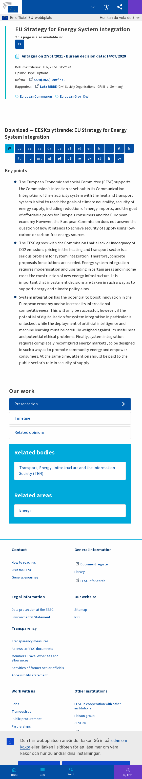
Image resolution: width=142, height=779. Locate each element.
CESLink (80, 723)
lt (19, 158)
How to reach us (24, 562)
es (29, 148)
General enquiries (25, 577)
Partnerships (21, 726)
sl (99, 158)
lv (129, 148)
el (79, 148)
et (69, 148)
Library (79, 571)
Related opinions (29, 432)
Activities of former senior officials (38, 668)
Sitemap (80, 609)
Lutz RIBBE (46, 86)
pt (69, 158)
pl (59, 158)
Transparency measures (30, 641)
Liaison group (84, 715)
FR (20, 44)
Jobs (15, 704)
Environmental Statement (31, 617)
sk (89, 158)
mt (39, 158)
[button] (120, 7)
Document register (92, 564)
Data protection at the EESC (32, 609)
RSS (77, 617)
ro (79, 158)
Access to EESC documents (32, 648)
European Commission (36, 96)
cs (39, 148)
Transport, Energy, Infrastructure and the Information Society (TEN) (67, 471)
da (49, 148)
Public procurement (27, 719)
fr (99, 148)
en (89, 148)
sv (119, 158)
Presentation (26, 404)
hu (30, 158)
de (59, 148)
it (119, 148)
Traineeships (21, 711)
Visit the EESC (22, 570)
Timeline (22, 418)
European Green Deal (74, 96)
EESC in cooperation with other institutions (97, 706)
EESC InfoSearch (90, 581)
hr (109, 148)
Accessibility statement (30, 675)
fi (109, 158)
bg (19, 148)
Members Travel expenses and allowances (35, 658)
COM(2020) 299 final (47, 79)
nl (49, 158)
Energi (25, 511)
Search (70, 774)
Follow (135, 7)
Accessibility (106, 7)
